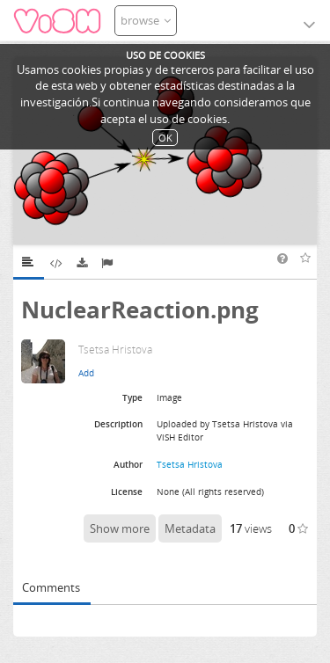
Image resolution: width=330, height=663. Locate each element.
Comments (51, 587)
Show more (120, 528)
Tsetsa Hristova (190, 464)
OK (165, 137)
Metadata (190, 528)
